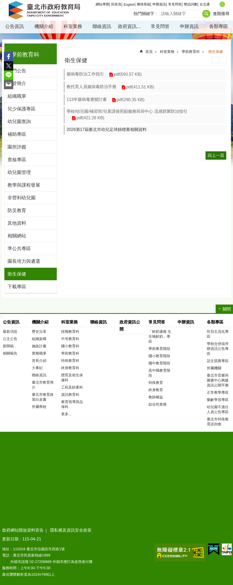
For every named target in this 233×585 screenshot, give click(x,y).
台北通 (205, 4)
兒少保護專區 (22, 108)
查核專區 (17, 159)
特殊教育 (156, 382)
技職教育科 (70, 331)
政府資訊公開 (132, 26)
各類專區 (218, 26)
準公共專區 (19, 248)
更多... (66, 414)
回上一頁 (216, 155)
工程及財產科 (72, 387)
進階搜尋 (221, 13)
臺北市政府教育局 (45, 10)
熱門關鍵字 (143, 13)
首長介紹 (39, 360)
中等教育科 (70, 339)
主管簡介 (17, 83)
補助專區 (17, 134)
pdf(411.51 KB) (140, 87)
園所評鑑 (17, 147)
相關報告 (10, 353)
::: (3, 41)
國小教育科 (70, 346)
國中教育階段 (159, 363)
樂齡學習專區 (218, 400)
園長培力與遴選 (24, 261)
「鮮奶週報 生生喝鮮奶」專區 (160, 336)
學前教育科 (25, 54)
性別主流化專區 (218, 334)
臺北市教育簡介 (43, 384)
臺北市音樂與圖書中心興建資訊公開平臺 (218, 380)
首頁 (149, 52)
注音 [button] (223, 60)
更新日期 (10, 539)
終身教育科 (70, 368)
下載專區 (17, 286)
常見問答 (175, 4)
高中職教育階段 (159, 372)
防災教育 (17, 210)
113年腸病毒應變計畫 (87, 99)
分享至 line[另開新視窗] (8, 75)
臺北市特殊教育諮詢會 (218, 421)
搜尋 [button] (206, 14)
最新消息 (10, 331)
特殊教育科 (70, 360)
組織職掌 (17, 96)
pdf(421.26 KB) (90, 118)
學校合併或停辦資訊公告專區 (218, 349)
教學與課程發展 (24, 185)
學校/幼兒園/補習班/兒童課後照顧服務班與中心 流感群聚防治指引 (127, 111)
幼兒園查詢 (19, 121)
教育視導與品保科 (72, 404)
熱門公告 (17, 70)
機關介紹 (43, 26)
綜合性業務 (158, 404)
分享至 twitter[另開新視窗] (8, 66)
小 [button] (217, 4)
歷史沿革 (39, 331)
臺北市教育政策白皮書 (43, 396)
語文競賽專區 (218, 361)
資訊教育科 (70, 394)
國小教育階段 (159, 356)
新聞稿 (8, 346)
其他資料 (17, 223)
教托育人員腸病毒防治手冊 (91, 86)
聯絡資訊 (102, 26)
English (129, 4)
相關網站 (17, 235)
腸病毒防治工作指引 (85, 74)
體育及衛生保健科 (72, 377)
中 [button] (222, 4)
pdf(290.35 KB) (131, 99)
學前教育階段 (159, 349)
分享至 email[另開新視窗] (8, 84)
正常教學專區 (218, 392)
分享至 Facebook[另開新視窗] (8, 56)
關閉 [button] (227, 309)
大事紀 (37, 368)
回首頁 (116, 4)
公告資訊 (14, 26)
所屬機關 (214, 368)
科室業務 (72, 26)
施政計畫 (39, 346)
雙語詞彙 (190, 4)
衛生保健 (17, 274)
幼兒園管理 (19, 172)
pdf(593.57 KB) (128, 74)
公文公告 (10, 339)
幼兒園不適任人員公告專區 (218, 409)
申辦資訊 (159, 4)
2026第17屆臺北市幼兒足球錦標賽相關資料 (107, 129)
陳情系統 (143, 4)
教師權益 (156, 397)
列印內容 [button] (215, 60)
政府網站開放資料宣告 (23, 530)
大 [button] (227, 4)
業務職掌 (39, 353)
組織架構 (39, 339)
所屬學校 (39, 407)
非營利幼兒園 (22, 197)
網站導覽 (102, 4)
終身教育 (156, 390)
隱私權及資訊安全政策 (70, 530)
